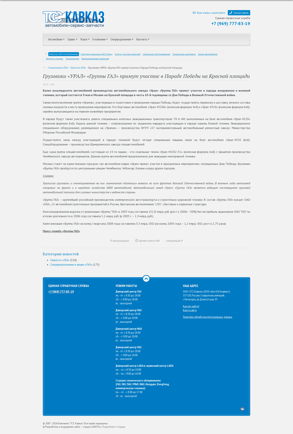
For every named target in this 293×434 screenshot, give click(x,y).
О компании (98, 39)
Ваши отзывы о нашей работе (209, 12)
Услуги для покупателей (127, 54)
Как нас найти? (191, 306)
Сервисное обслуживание (156, 54)
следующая (174, 240)
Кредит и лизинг (54, 58)
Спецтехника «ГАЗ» (58, 67)
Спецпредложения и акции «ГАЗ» (71, 264)
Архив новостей (147, 240)
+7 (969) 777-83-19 (230, 23)
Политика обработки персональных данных (207, 317)
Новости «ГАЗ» (78, 67)
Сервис (71, 39)
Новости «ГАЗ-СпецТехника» (63, 54)
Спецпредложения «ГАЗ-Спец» (96, 54)
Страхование (72, 58)
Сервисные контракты (184, 54)
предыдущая (119, 240)
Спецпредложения (121, 39)
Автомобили (55, 39)
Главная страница (44, 68)
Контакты (141, 39)
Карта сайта (190, 310)
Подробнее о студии (113, 426)
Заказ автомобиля (207, 54)
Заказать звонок (239, 12)
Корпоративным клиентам (95, 58)
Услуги (83, 39)
